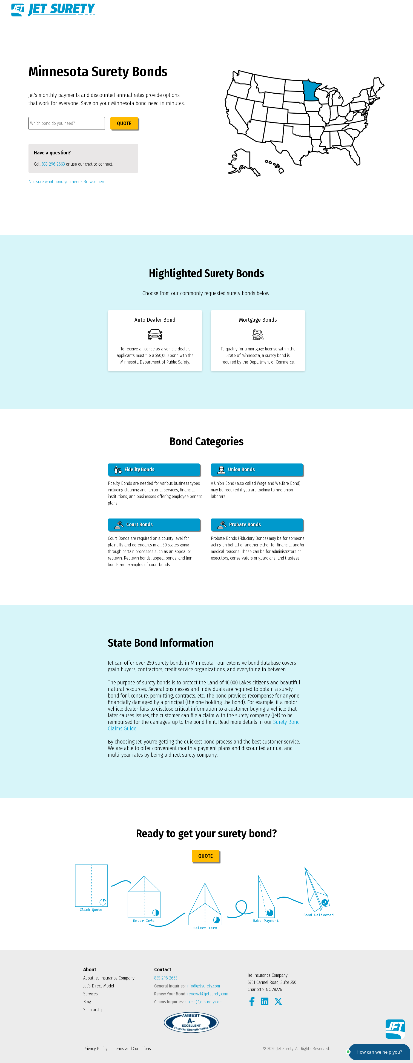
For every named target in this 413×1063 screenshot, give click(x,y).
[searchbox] (66, 123)
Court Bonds (133, 525)
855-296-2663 (53, 164)
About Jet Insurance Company (108, 978)
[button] (379, 1052)
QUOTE (124, 123)
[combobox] (66, 123)
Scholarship (93, 1009)
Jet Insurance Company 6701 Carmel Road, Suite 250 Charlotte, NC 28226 (272, 982)
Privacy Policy (95, 1048)
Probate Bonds (239, 525)
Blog (87, 1001)
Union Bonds (236, 470)
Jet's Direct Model (98, 986)
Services (90, 993)
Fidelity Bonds (134, 470)
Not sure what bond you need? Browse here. (67, 181)
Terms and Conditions (132, 1048)
